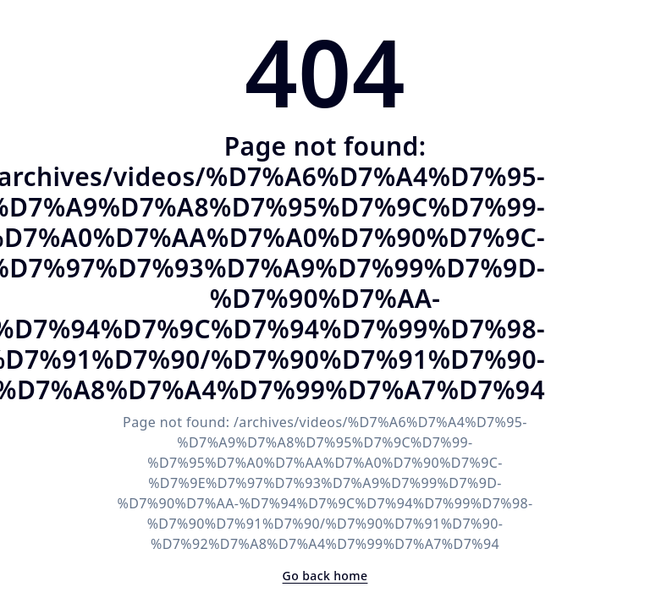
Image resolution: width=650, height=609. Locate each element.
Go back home (325, 576)
